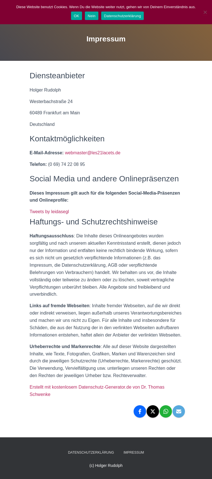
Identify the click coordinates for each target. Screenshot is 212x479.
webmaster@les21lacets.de (92, 152)
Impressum (133, 453)
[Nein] (205, 12)
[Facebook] (140, 411)
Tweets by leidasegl (49, 211)
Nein (92, 16)
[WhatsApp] (166, 411)
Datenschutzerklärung (91, 453)
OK (76, 16)
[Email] (179, 411)
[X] (153, 411)
